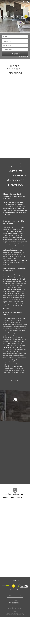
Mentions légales (11, 607)
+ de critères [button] (23, 57)
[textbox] (15, 41)
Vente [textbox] (5, 36)
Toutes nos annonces (11, 608)
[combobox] (15, 37)
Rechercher (15, 54)
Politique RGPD (19, 608)
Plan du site (4, 607)
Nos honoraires (18, 607)
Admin (25, 607)
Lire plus (15, 381)
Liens (23, 607)
